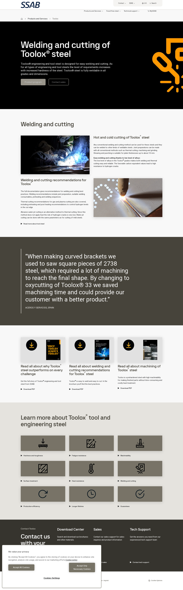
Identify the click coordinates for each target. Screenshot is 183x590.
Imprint (106, 580)
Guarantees (124, 506)
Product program (33, 82)
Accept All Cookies (29, 569)
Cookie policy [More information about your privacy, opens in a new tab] (71, 563)
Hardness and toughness (32, 455)
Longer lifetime (76, 506)
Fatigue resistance (77, 455)
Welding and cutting (127, 481)
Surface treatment (29, 481)
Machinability (124, 455)
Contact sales (59, 82)
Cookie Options (155, 581)
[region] (51, 568)
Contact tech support (139, 562)
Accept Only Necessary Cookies (74, 569)
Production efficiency (30, 506)
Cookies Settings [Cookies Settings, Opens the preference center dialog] (52, 578)
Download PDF (28, 389)
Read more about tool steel (32, 224)
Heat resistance (76, 481)
